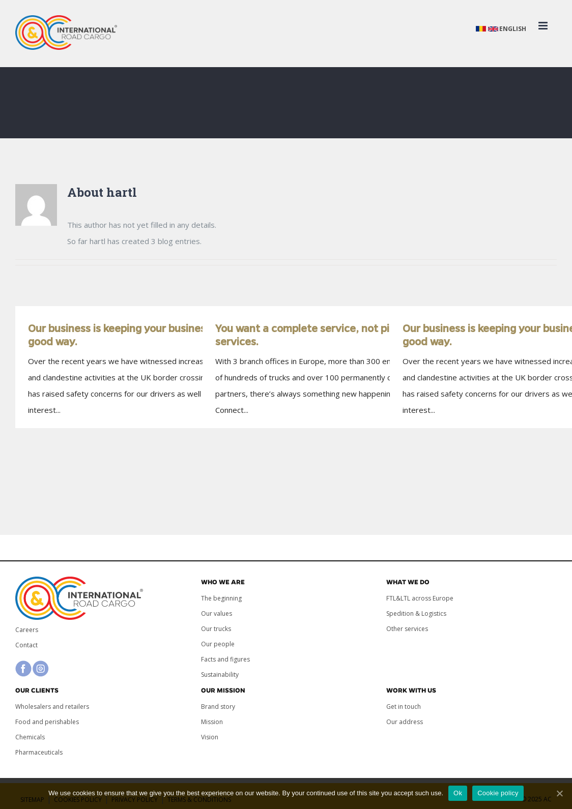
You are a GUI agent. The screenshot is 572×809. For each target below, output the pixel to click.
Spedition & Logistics (416, 613)
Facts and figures (225, 659)
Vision (209, 737)
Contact (26, 645)
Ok (457, 793)
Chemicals (30, 737)
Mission (212, 721)
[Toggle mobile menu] (543, 25)
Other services (407, 628)
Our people (218, 644)
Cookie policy (498, 793)
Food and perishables (47, 721)
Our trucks (216, 628)
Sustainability (220, 674)
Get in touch (403, 706)
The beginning (221, 598)
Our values (216, 613)
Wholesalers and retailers (52, 706)
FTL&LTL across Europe (419, 598)
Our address (404, 721)
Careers (26, 629)
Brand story (218, 706)
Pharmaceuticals (39, 752)
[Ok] (559, 793)
